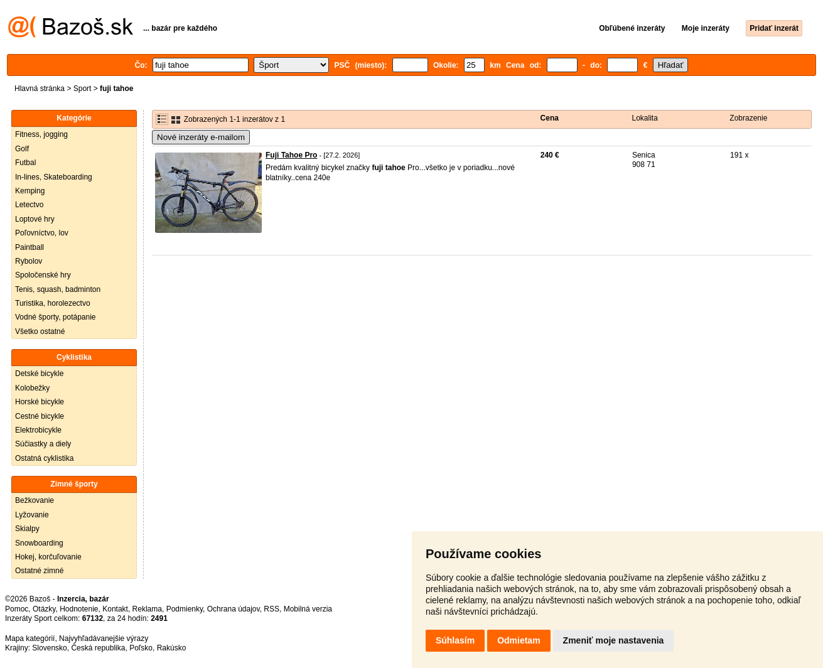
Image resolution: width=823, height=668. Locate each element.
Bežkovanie (34, 500)
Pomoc (16, 609)
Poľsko (141, 648)
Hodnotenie (79, 609)
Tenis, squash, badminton (57, 289)
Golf (22, 148)
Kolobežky (32, 388)
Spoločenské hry (43, 275)
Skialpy (27, 528)
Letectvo (29, 204)
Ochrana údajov (233, 609)
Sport (82, 88)
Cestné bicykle (39, 416)
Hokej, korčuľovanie (48, 556)
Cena (550, 118)
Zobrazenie (748, 118)
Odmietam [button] (518, 640)
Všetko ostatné (40, 331)
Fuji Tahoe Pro (291, 155)
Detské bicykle (39, 373)
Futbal (25, 162)
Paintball (29, 247)
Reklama (147, 609)
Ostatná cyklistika (44, 458)
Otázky (44, 609)
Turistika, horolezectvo (52, 303)
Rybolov (28, 261)
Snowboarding (39, 543)
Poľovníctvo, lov (41, 233)
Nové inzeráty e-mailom (201, 137)
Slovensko (49, 648)
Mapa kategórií (30, 638)
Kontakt (115, 609)
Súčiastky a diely (43, 443)
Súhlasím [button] (455, 640)
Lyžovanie (32, 514)
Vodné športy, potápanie (55, 317)
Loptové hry (35, 219)
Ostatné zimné (39, 570)
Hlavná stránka (39, 88)
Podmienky (184, 609)
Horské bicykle (39, 401)
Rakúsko (171, 648)
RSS (271, 609)
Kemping (30, 190)
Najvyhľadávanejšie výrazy (103, 638)
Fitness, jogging (41, 134)
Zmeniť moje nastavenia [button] (613, 640)
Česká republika (98, 648)
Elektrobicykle (38, 430)
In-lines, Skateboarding (53, 177)
